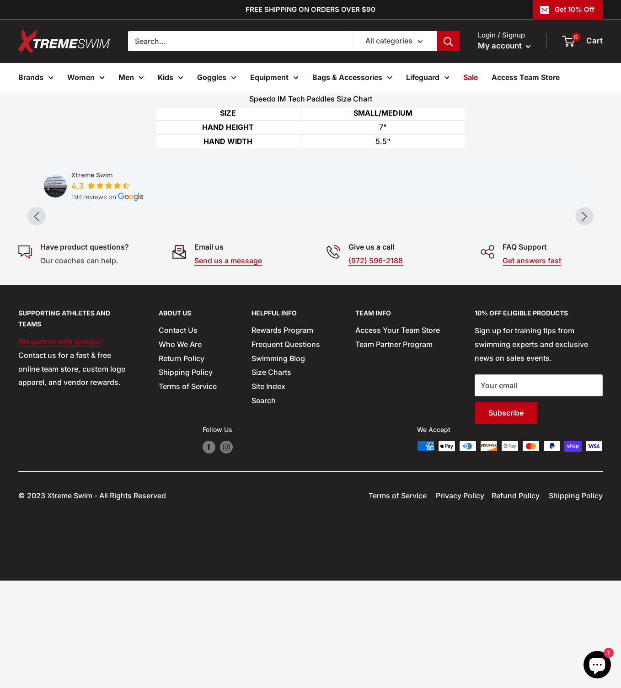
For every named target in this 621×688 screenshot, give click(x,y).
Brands (36, 79)
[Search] (448, 41)
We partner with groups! (60, 448)
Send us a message (228, 367)
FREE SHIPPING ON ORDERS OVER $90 (310, 9)
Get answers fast (532, 367)
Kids (170, 79)
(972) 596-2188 (375, 367)
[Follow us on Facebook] (209, 554)
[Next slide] (584, 270)
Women (86, 79)
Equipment (274, 79)
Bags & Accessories (352, 79)
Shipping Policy (186, 479)
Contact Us (178, 437)
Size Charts (271, 479)
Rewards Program (282, 437)
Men (131, 79)
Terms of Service (188, 493)
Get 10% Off (567, 9)
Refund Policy (516, 603)
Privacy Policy (460, 603)
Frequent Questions (286, 451)
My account (504, 45)
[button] (187, 283)
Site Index (268, 493)
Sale (470, 77)
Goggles (216, 79)
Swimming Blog (278, 465)
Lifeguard (428, 79)
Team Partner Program (394, 451)
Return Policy (181, 465)
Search (264, 507)
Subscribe (506, 519)
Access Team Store (526, 77)
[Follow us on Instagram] (226, 554)
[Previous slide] (36, 270)
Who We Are (180, 451)
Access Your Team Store (397, 437)
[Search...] (240, 41)
